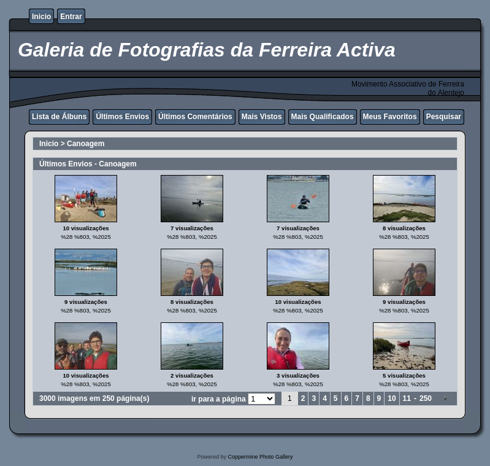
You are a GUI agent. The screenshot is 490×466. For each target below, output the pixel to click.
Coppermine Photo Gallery (260, 457)
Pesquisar (443, 116)
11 (407, 398)
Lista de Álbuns (59, 116)
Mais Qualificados (322, 116)
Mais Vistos (262, 116)
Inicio (41, 16)
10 (392, 398)
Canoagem (85, 143)
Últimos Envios (122, 116)
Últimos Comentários (195, 116)
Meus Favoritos (390, 116)
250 (425, 398)
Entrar (71, 16)
